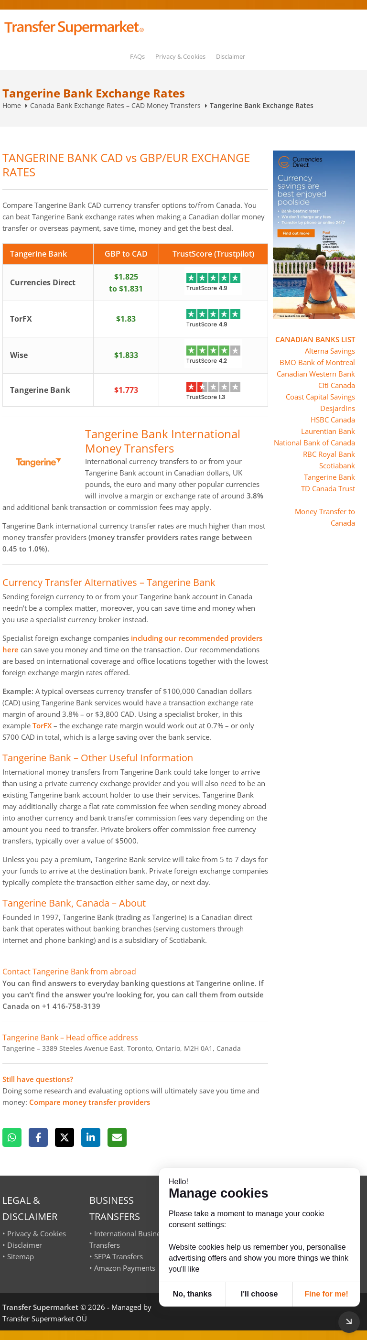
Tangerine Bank (329, 477)
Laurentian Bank (328, 431)
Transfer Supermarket (40, 1307)
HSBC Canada (333, 419)
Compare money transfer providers (89, 1102)
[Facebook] (38, 1137)
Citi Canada (336, 385)
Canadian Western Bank (316, 373)
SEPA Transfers (118, 1256)
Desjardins (337, 408)
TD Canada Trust (328, 488)
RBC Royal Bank (329, 454)
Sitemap (20, 1256)
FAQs (137, 56)
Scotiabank (337, 465)
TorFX (42, 725)
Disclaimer (230, 56)
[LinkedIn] (90, 1137)
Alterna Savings (330, 351)
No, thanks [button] (192, 1294)
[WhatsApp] (12, 1137)
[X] (64, 1137)
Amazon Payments (124, 1268)
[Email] (117, 1137)
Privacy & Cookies (180, 56)
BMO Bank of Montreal (317, 362)
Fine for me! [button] (326, 1294)
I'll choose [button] (259, 1294)
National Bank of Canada (314, 442)
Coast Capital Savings (320, 396)
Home (11, 105)
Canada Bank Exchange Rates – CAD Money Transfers (115, 105)
